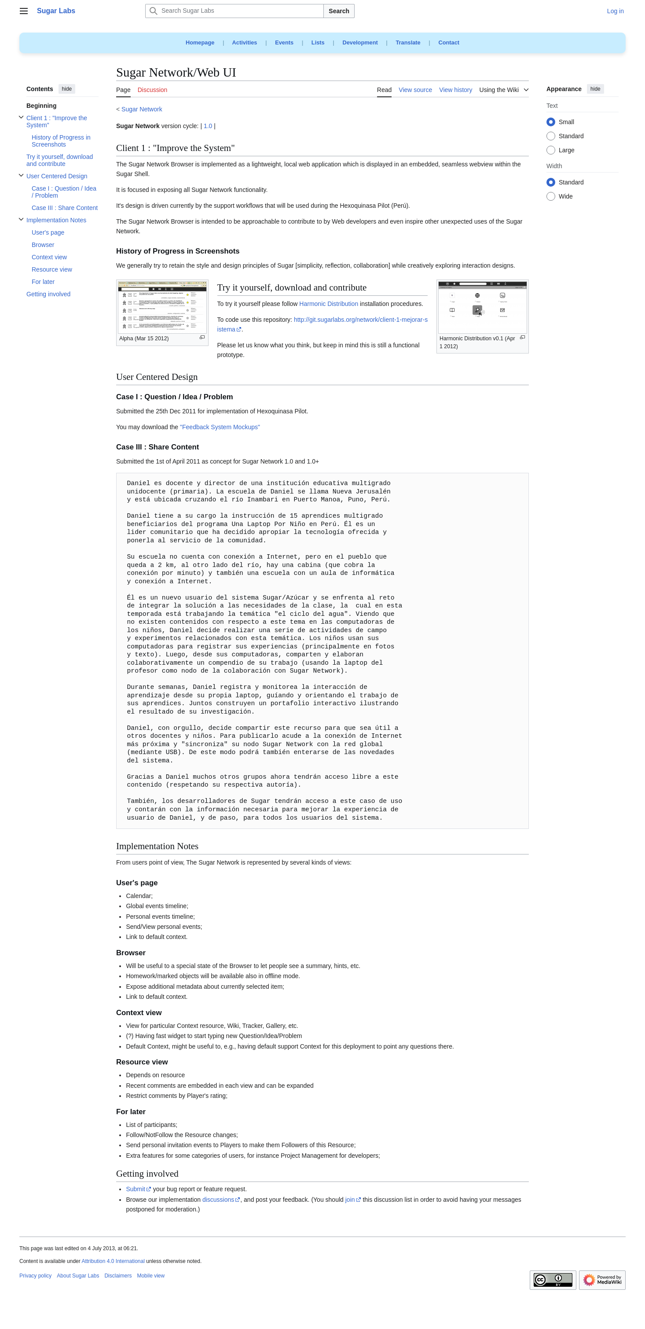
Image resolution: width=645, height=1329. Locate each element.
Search (339, 11)
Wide (566, 196)
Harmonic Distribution (328, 303)
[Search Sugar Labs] (234, 11)
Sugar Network (141, 109)
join (350, 1199)
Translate (408, 42)
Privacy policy (35, 1276)
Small (566, 122)
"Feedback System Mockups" (220, 427)
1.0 (208, 125)
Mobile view (151, 1276)
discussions (218, 1199)
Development (359, 42)
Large (567, 150)
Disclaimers (118, 1276)
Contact (448, 42)
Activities (244, 42)
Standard (571, 136)
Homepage (200, 42)
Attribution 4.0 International (112, 1261)
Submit (135, 1189)
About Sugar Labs (78, 1276)
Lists (318, 42)
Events (284, 42)
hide (67, 89)
